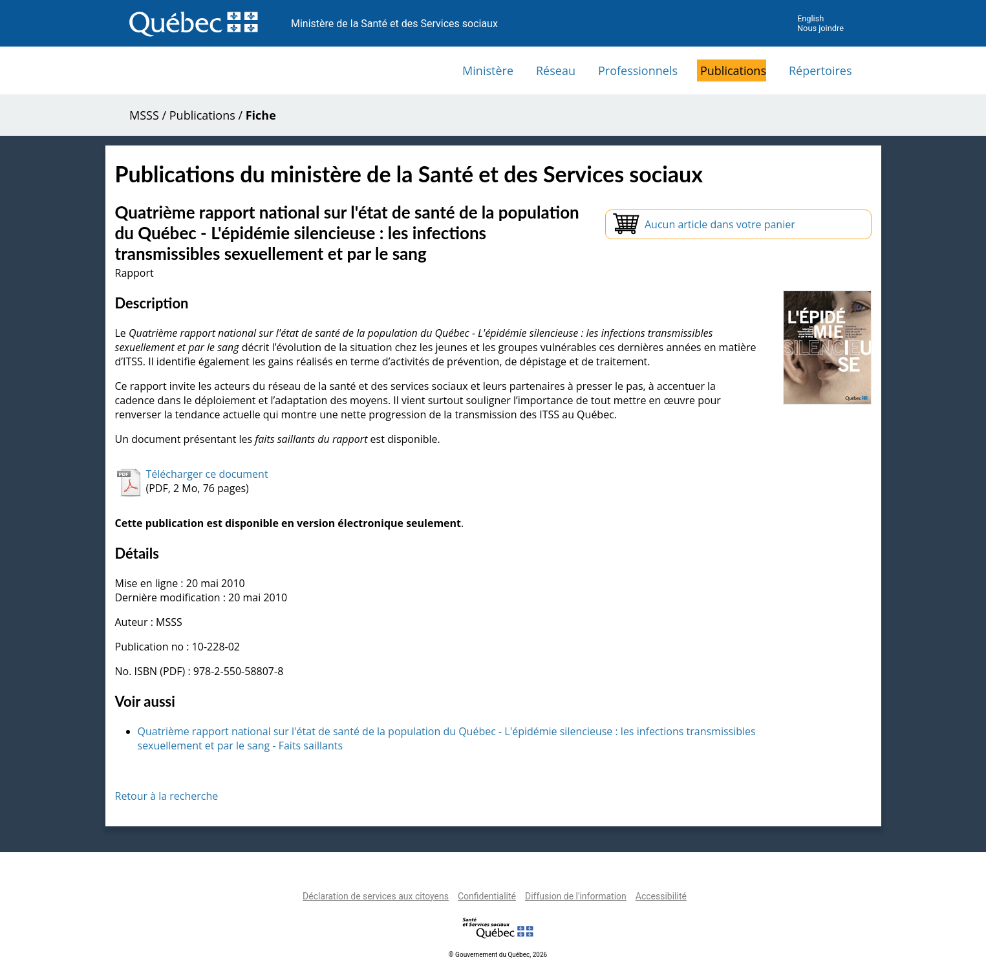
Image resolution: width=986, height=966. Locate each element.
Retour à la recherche (167, 796)
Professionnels (638, 70)
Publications (733, 70)
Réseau (555, 70)
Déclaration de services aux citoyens (376, 896)
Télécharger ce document (207, 474)
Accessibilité (661, 896)
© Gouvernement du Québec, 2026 (498, 954)
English (810, 18)
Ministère (487, 70)
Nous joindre (820, 28)
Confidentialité (487, 896)
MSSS (144, 115)
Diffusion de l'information (576, 896)
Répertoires (820, 70)
